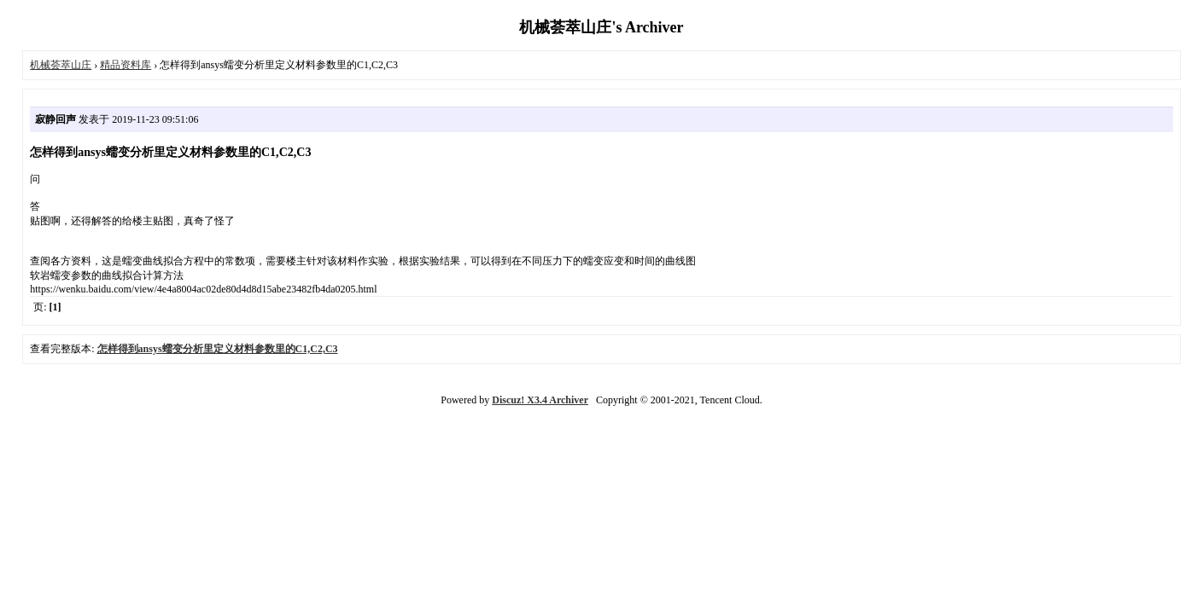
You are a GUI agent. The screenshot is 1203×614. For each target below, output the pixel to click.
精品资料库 (125, 65)
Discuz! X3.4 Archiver (540, 400)
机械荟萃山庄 (60, 65)
